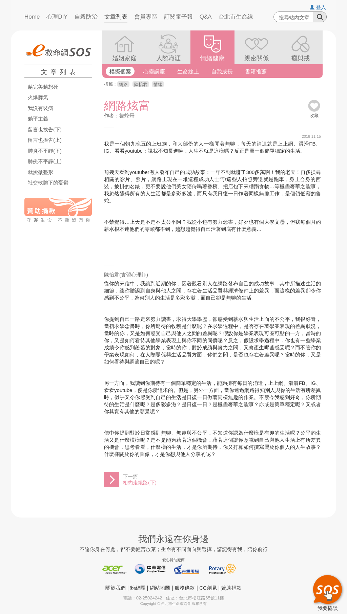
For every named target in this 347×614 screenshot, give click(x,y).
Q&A (206, 17)
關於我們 (115, 588)
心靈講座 (154, 71)
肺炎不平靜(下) (45, 151)
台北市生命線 (236, 17)
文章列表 (115, 17)
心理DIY (56, 17)
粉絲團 (137, 588)
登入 (318, 7)
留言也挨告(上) (45, 140)
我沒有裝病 (40, 108)
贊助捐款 (231, 588)
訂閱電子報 (178, 17)
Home (32, 17)
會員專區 (145, 17)
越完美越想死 (43, 87)
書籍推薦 (256, 71)
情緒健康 (212, 58)
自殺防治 (86, 17)
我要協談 (327, 592)
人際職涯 (168, 58)
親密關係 (256, 58)
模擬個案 (120, 71)
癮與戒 (300, 58)
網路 (123, 84)
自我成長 (222, 71)
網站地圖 (160, 588)
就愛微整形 (40, 172)
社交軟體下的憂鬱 (48, 182)
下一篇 (140, 479)
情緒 (158, 84)
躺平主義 (38, 119)
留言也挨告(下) (45, 129)
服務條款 (185, 588)
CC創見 (208, 588)
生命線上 (188, 71)
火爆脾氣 (38, 97)
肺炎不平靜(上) (45, 161)
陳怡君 (140, 84)
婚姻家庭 (124, 58)
